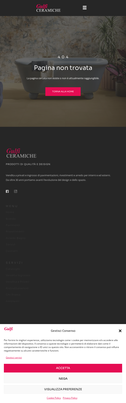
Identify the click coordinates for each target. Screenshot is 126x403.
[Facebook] (9, 193)
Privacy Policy (70, 398)
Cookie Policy (54, 398)
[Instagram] (17, 193)
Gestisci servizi (14, 357)
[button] (120, 331)
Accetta (63, 368)
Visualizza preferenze (63, 389)
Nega (63, 378)
